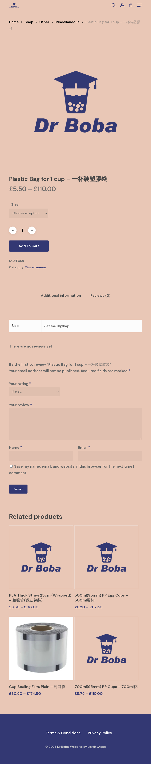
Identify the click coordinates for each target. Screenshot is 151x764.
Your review (20, 405)
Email (84, 447)
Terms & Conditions (63, 733)
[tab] (61, 296)
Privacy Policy (100, 733)
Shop (29, 22)
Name (15, 447)
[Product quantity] (22, 230)
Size (14, 204)
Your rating (20, 383)
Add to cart (29, 246)
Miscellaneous (67, 22)
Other (44, 22)
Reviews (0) (100, 295)
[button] (139, 5)
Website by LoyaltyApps (88, 747)
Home (14, 22)
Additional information (61, 295)
